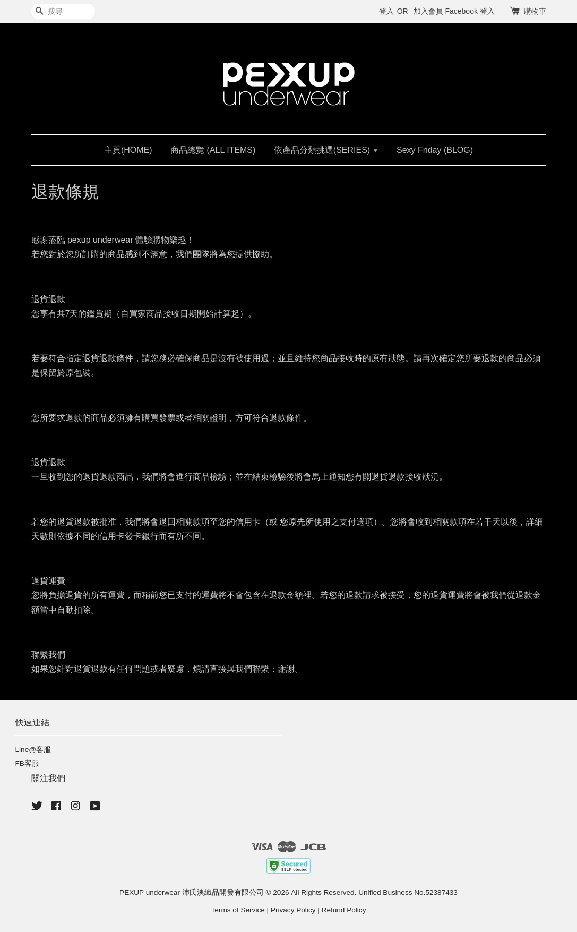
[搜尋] (63, 11)
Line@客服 (33, 750)
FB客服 (27, 763)
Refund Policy (344, 910)
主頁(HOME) (128, 150)
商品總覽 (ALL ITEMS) (212, 150)
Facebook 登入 (469, 11)
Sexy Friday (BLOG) (435, 150)
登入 (386, 11)
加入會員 (428, 11)
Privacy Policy (293, 910)
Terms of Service (238, 910)
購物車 (535, 11)
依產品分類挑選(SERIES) (326, 150)
